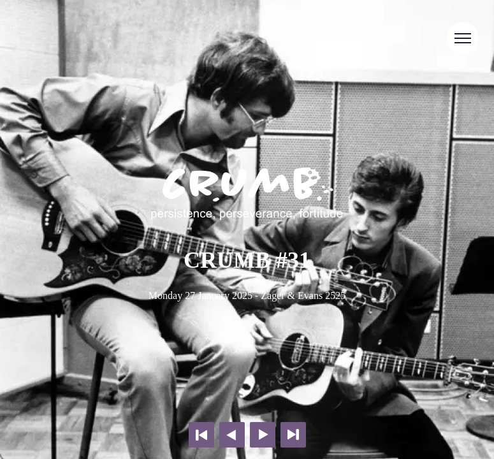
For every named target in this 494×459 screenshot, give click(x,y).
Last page (293, 435)
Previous (232, 435)
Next (262, 435)
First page (201, 435)
